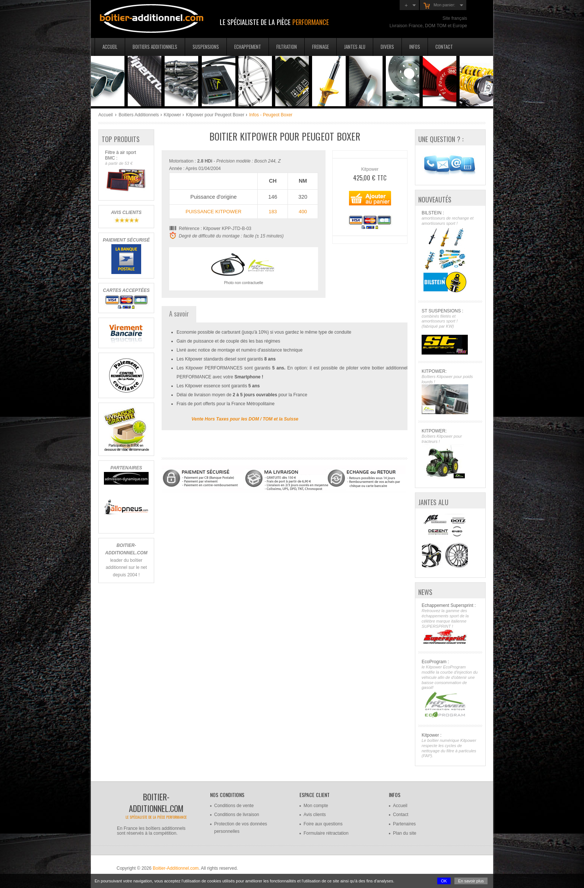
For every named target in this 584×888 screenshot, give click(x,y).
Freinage (320, 46)
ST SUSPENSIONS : (450, 331)
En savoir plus (471, 881)
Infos (414, 46)
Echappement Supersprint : (450, 624)
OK (444, 881)
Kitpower (172, 114)
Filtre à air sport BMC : (126, 171)
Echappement (247, 46)
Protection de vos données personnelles (240, 827)
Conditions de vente (234, 805)
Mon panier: (439, 6)
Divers (387, 46)
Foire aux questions (323, 823)
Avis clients (315, 814)
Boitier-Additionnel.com (176, 868)
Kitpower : (450, 746)
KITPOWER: (450, 392)
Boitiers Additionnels (138, 114)
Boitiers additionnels (155, 46)
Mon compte (316, 805)
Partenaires (404, 823)
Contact (444, 46)
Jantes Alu (354, 46)
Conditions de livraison (236, 814)
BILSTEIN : (450, 252)
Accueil (109, 46)
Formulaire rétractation (326, 833)
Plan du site (404, 833)
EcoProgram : (450, 688)
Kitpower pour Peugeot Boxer (215, 114)
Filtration (286, 46)
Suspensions (206, 46)
